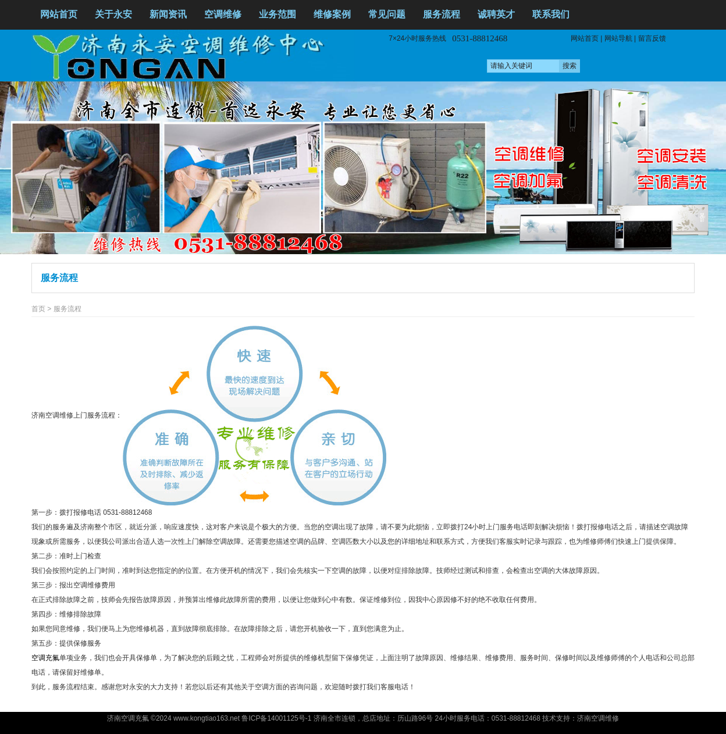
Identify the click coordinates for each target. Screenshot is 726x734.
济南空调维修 (598, 718)
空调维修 (222, 14)
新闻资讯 (168, 14)
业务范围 (277, 14)
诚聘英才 (496, 14)
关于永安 (113, 14)
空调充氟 (45, 658)
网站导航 (618, 38)
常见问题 (386, 14)
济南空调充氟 (128, 718)
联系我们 (551, 14)
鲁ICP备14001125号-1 (276, 718)
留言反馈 (652, 38)
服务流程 (441, 14)
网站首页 (58, 14)
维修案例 (332, 14)
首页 (38, 309)
